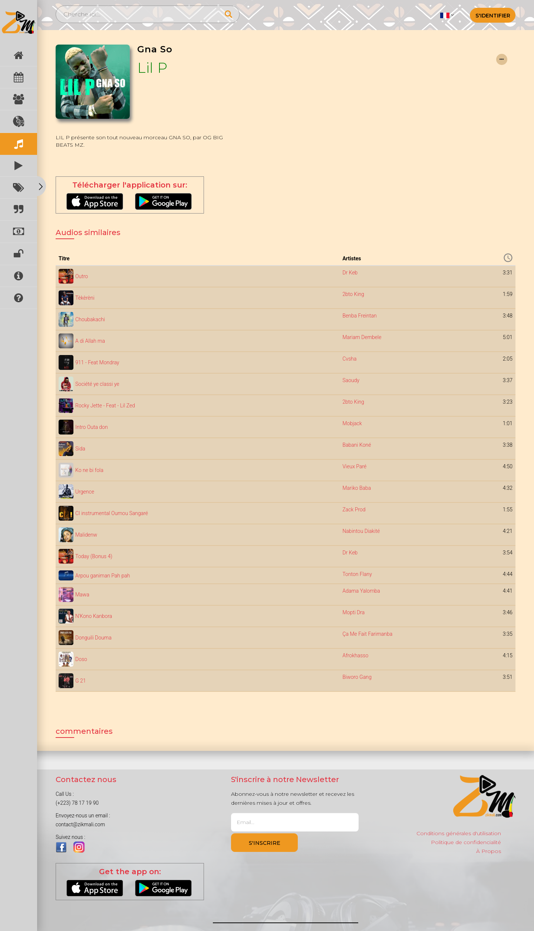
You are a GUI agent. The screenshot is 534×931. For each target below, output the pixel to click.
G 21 (80, 681)
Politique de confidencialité (466, 842)
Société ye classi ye (97, 384)
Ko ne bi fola (89, 470)
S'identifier (492, 15)
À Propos (488, 851)
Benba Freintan (359, 316)
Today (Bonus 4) (93, 556)
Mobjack (352, 423)
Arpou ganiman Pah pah (102, 576)
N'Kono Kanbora (93, 616)
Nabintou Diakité (361, 531)
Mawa (82, 595)
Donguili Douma (93, 638)
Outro (81, 276)
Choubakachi (90, 319)
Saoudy (350, 380)
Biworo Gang (357, 677)
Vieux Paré (354, 466)
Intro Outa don (91, 427)
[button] (447, 14)
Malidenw (86, 535)
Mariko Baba (356, 488)
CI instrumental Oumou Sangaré (111, 513)
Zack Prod (353, 509)
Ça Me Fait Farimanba (367, 634)
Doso (81, 659)
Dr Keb (349, 273)
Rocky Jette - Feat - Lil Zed (105, 405)
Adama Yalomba (361, 591)
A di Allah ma (90, 341)
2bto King (353, 294)
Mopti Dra (353, 612)
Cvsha (349, 359)
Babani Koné (356, 445)
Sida (80, 449)
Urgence (84, 492)
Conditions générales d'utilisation (458, 833)
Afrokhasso (355, 655)
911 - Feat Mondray (97, 362)
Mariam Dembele (361, 337)
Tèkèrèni (85, 298)
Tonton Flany (357, 574)
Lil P (152, 67)
